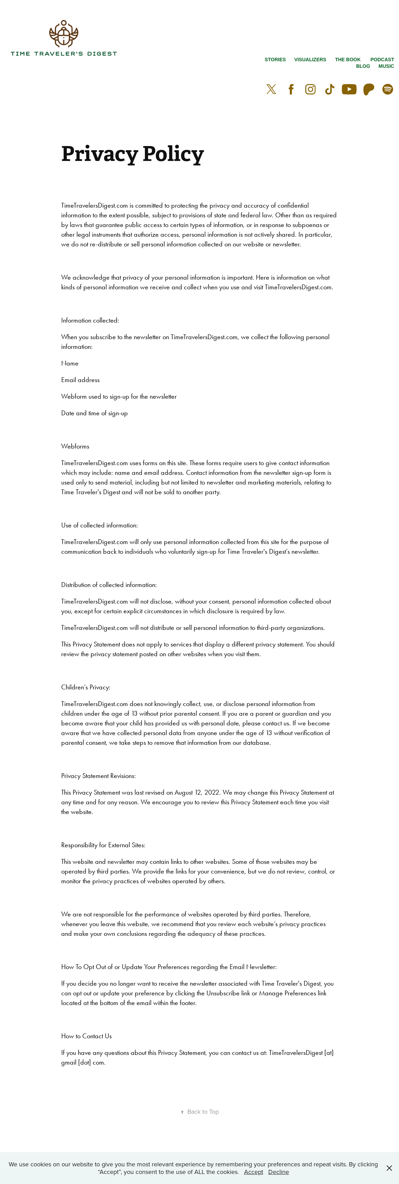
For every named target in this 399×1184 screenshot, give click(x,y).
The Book (348, 59)
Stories (275, 59)
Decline (278, 1171)
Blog (363, 66)
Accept (253, 1171)
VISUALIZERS (310, 59)
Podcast (382, 59)
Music (386, 66)
